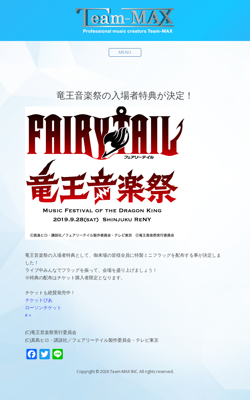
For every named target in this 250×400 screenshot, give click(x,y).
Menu (125, 52)
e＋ (28, 315)
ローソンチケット (43, 307)
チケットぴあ (38, 300)
